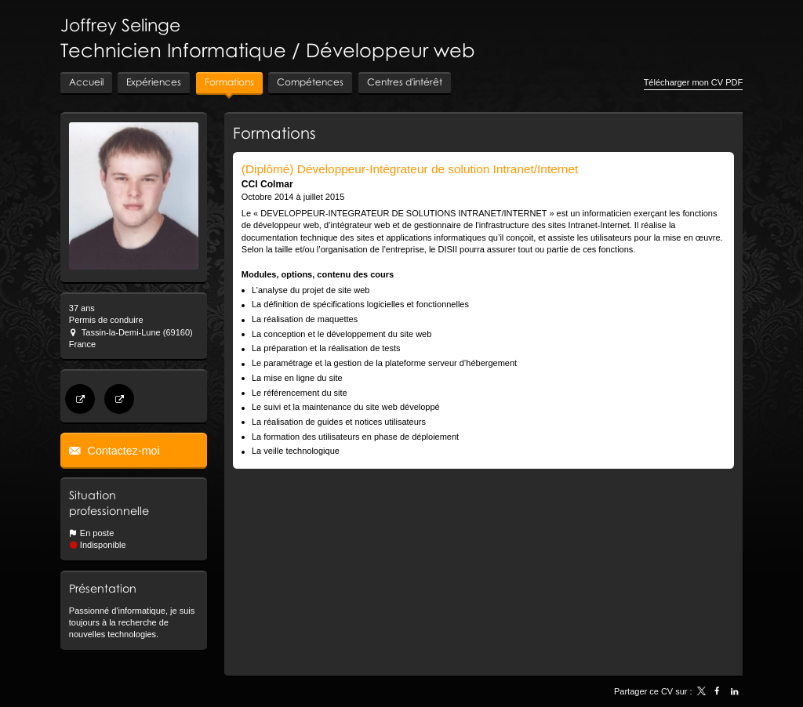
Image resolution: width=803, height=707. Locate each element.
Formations (274, 132)
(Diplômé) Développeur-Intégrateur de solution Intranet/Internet (410, 169)
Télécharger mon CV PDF (693, 82)
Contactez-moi (122, 450)
